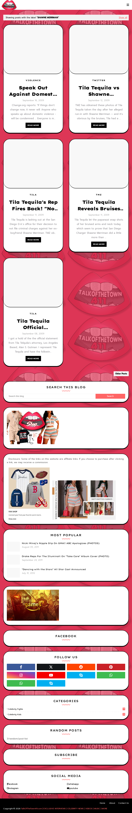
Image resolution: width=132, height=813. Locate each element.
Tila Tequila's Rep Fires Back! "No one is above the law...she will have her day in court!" (33, 205)
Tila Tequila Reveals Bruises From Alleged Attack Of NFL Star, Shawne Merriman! (98, 205)
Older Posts (121, 373)
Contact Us (123, 803)
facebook (13, 784)
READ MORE (33, 125)
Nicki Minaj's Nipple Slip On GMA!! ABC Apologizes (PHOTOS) (60, 543)
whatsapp (74, 784)
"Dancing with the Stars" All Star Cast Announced (54, 569)
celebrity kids (66, 714)
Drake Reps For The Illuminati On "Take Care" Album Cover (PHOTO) (65, 556)
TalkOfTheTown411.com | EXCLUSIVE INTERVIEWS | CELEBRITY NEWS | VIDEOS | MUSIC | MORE (64, 808)
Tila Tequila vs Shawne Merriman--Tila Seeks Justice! (99, 91)
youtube (73, 788)
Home (102, 803)
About (112, 803)
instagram (13, 788)
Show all (123, 17)
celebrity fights (66, 709)
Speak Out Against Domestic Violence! (33, 91)
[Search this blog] (51, 396)
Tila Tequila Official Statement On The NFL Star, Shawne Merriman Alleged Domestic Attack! (33, 324)
